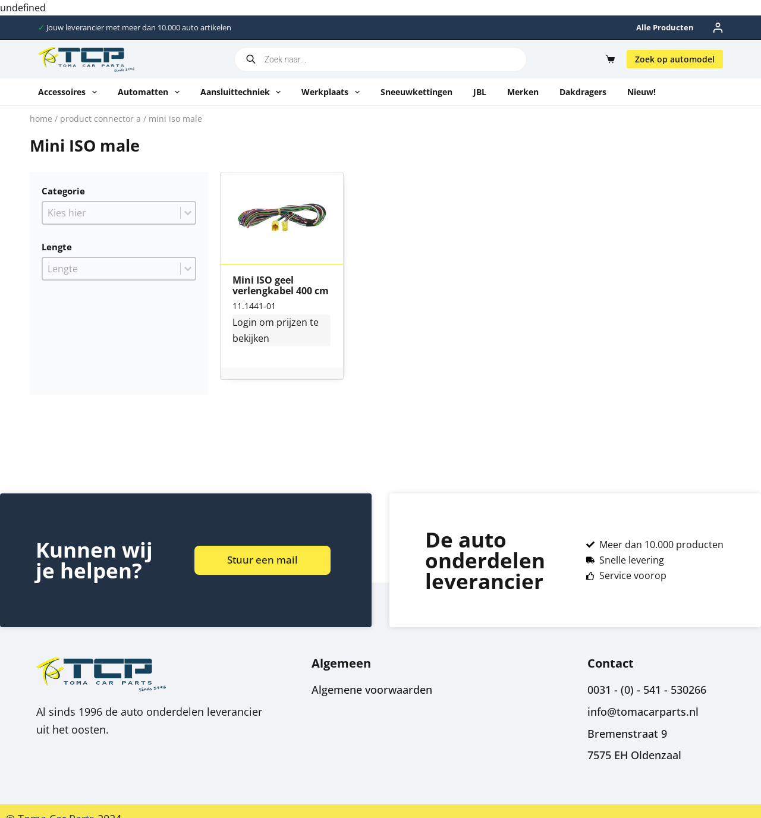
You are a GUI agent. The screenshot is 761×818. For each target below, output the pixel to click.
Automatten (151, 92)
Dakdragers (582, 91)
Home (41, 118)
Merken (523, 91)
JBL (479, 91)
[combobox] (111, 213)
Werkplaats (332, 92)
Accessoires (70, 92)
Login (244, 322)
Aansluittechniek (243, 92)
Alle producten (665, 27)
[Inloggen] (718, 28)
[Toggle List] (188, 213)
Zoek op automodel (675, 59)
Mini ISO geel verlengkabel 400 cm (280, 285)
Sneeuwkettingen (416, 91)
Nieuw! (641, 91)
